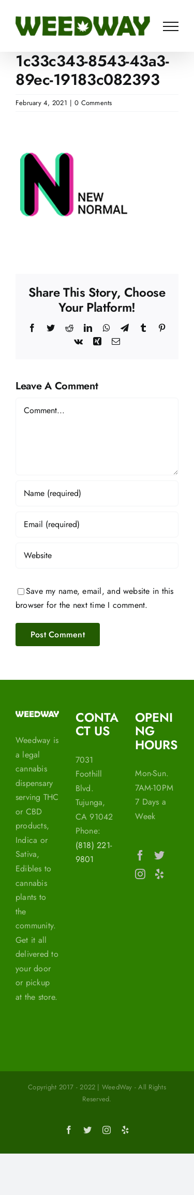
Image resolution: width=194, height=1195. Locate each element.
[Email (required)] (97, 524)
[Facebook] (140, 855)
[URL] (97, 556)
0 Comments (93, 103)
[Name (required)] (97, 493)
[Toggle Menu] (171, 26)
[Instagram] (140, 874)
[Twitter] (159, 855)
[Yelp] (159, 874)
